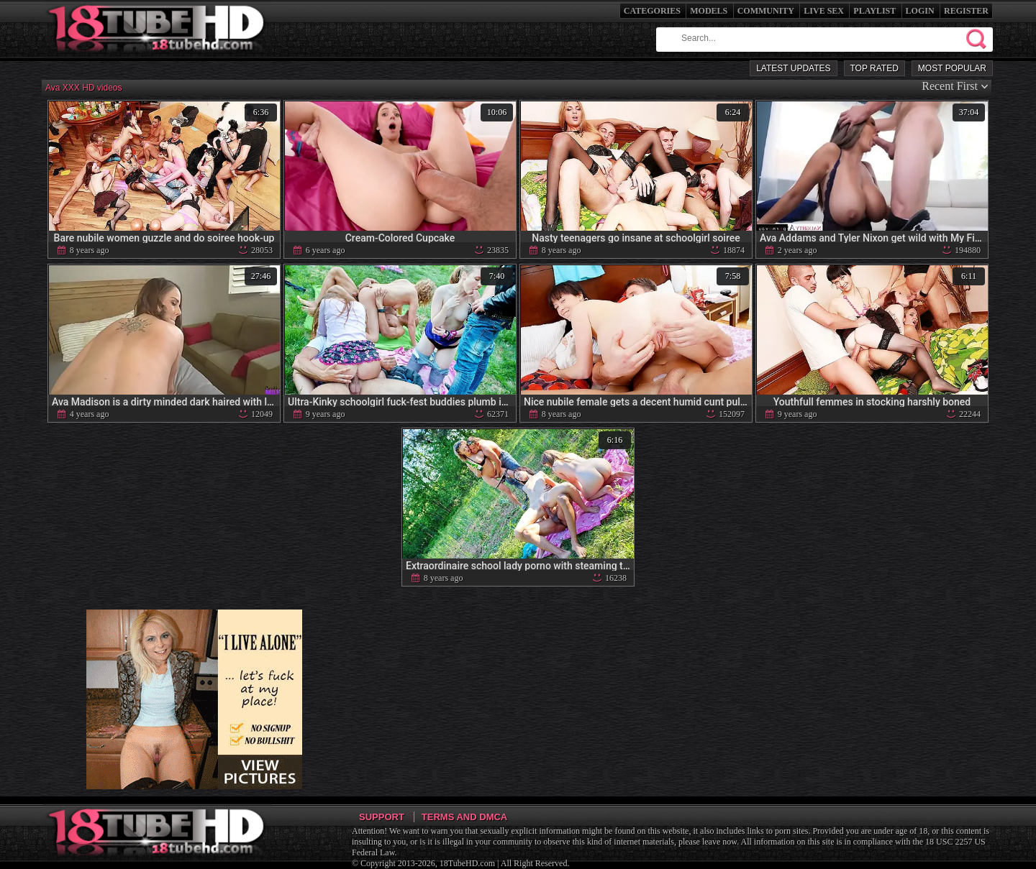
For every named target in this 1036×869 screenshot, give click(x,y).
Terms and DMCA (464, 816)
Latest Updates (793, 68)
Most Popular (952, 68)
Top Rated (874, 68)
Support (381, 816)
